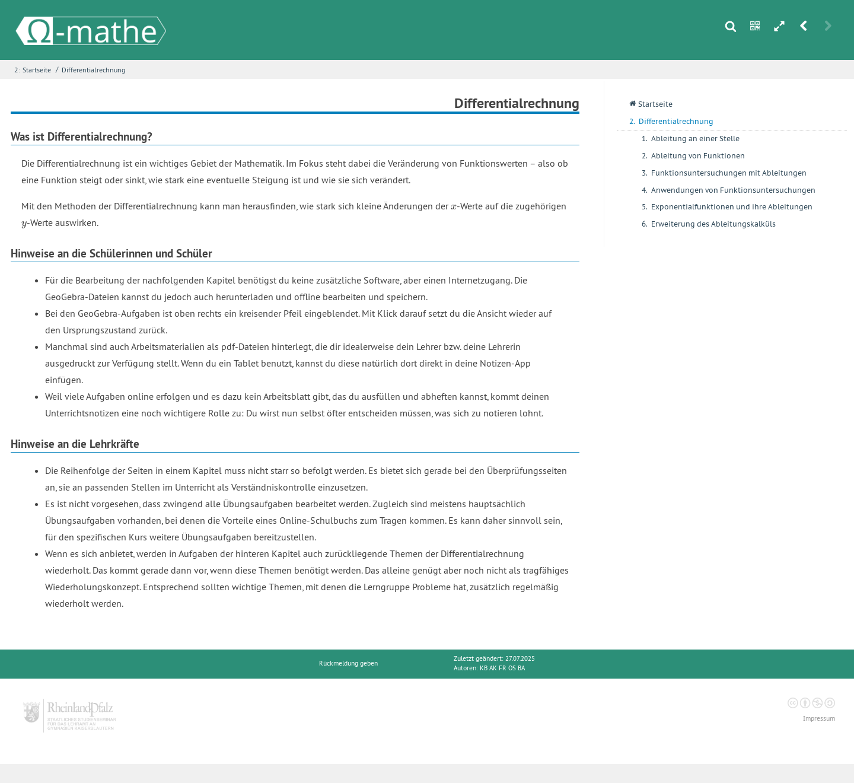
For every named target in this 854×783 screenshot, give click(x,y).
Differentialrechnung (93, 69)
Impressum (819, 718)
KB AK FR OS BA (502, 668)
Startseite (37, 69)
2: (17, 69)
